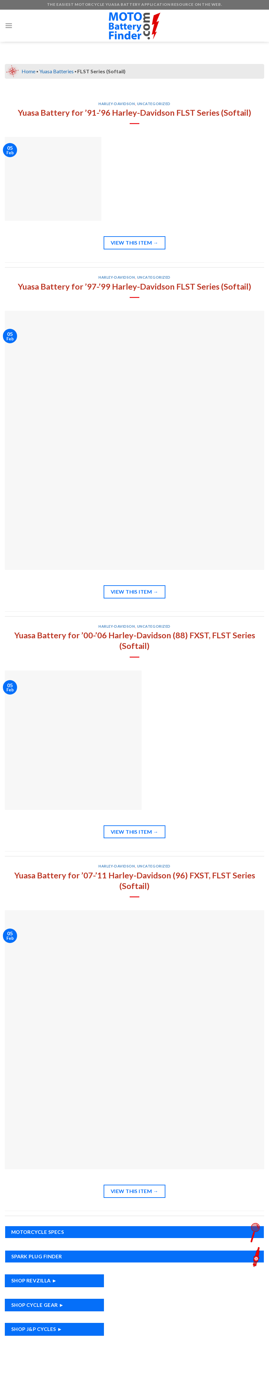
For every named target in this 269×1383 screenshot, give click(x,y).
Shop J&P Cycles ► (36, 1329)
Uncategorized (154, 104)
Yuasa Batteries (56, 71)
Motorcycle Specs (137, 1232)
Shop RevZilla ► (34, 1280)
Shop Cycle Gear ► (37, 1305)
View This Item (135, 242)
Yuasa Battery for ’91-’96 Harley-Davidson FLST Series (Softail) (134, 112)
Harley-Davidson (116, 104)
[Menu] (9, 25)
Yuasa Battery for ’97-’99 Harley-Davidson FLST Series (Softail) (134, 286)
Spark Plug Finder (137, 1256)
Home (28, 71)
